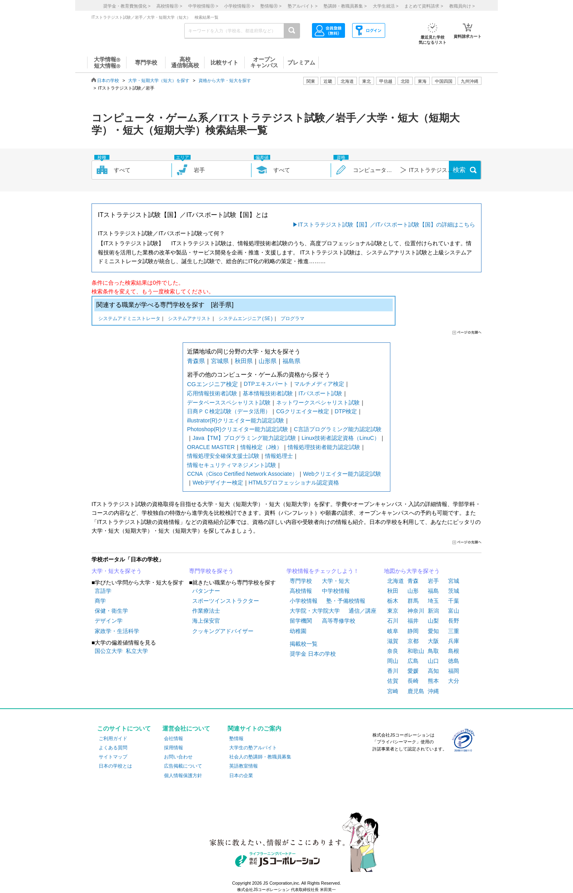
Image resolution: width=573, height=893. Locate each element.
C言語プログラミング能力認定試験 (337, 429)
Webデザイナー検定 (218, 482)
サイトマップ (113, 757)
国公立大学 (109, 651)
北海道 (347, 81)
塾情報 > (270, 6)
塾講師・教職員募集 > (345, 6)
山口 (433, 661)
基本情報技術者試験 (268, 393)
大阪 (433, 641)
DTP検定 (346, 411)
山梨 (433, 620)
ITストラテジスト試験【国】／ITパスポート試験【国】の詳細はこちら (386, 224)
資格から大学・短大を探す (225, 80)
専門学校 (301, 581)
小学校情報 (304, 601)
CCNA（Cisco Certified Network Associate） (242, 474)
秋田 (392, 591)
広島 (413, 661)
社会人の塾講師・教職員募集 (260, 757)
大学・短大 (336, 581)
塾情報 (236, 738)
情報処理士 (279, 456)
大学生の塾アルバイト (253, 747)
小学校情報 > (239, 6)
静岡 (413, 631)
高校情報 (301, 591)
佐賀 (392, 681)
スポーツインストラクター (225, 601)
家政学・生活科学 (117, 631)
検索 (459, 169)
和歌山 (415, 651)
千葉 (453, 601)
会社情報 (173, 738)
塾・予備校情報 (345, 601)
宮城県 (220, 361)
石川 (392, 620)
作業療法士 (206, 611)
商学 (100, 601)
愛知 (433, 631)
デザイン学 (109, 620)
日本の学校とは (115, 766)
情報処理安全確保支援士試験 (223, 456)
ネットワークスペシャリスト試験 (318, 402)
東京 (392, 611)
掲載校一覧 (304, 644)
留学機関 (301, 620)
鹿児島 (415, 691)
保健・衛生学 (111, 611)
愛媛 (413, 671)
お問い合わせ (178, 757)
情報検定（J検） (261, 447)
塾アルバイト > (303, 6)
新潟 (433, 611)
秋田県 (244, 361)
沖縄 (433, 691)
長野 (453, 620)
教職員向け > (462, 6)
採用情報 (173, 747)
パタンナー (206, 591)
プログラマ (292, 319)
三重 (453, 631)
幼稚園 (298, 631)
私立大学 (137, 651)
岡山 (392, 661)
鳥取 (433, 651)
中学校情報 (336, 591)
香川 (392, 671)
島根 (453, 651)
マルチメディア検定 (319, 384)
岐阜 (392, 631)
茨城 (453, 591)
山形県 (268, 361)
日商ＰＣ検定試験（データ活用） (229, 411)
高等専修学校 (338, 620)
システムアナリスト (189, 319)
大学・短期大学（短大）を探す (158, 80)
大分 (453, 681)
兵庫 (453, 641)
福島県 (291, 361)
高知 (433, 671)
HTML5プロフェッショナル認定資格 (294, 482)
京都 (413, 641)
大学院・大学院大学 (315, 611)
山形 (413, 591)
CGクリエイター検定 (302, 411)
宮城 (453, 581)
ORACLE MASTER (211, 447)
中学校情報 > (203, 6)
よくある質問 (113, 747)
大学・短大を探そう (117, 571)
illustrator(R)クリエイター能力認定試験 (235, 420)
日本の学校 (108, 80)
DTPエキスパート (266, 384)
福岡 (453, 671)
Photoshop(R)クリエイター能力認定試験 (237, 429)
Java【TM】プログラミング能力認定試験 (244, 438)
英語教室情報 (243, 766)
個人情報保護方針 (183, 775)
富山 (453, 611)
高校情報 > (169, 6)
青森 (413, 581)
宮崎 (392, 691)
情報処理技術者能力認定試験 (324, 447)
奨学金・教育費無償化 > (126, 6)
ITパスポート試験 (320, 393)
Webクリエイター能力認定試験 (342, 474)
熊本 (433, 681)
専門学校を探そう (211, 571)
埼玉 (433, 601)
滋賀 (392, 641)
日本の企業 (241, 775)
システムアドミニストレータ (129, 319)
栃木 (392, 601)
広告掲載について (183, 766)
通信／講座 (362, 611)
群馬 (413, 601)
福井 (413, 620)
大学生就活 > (385, 6)
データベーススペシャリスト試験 (229, 402)
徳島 (453, 661)
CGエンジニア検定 (212, 384)
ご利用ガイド (113, 738)
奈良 (392, 651)
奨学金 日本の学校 (313, 654)
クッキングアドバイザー (222, 631)
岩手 (433, 581)
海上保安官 (206, 620)
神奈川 (415, 611)
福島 (433, 591)
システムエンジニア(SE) (245, 319)
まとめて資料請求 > (423, 6)
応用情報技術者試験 (212, 393)
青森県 (196, 361)
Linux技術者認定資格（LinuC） (341, 438)
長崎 (413, 681)
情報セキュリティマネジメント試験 (231, 465)
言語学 (103, 591)
